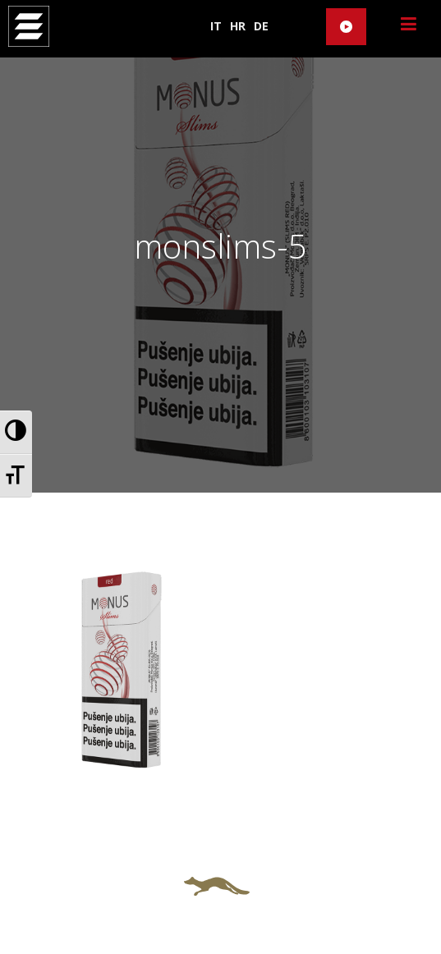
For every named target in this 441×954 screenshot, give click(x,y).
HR (238, 26)
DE (261, 26)
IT (216, 26)
